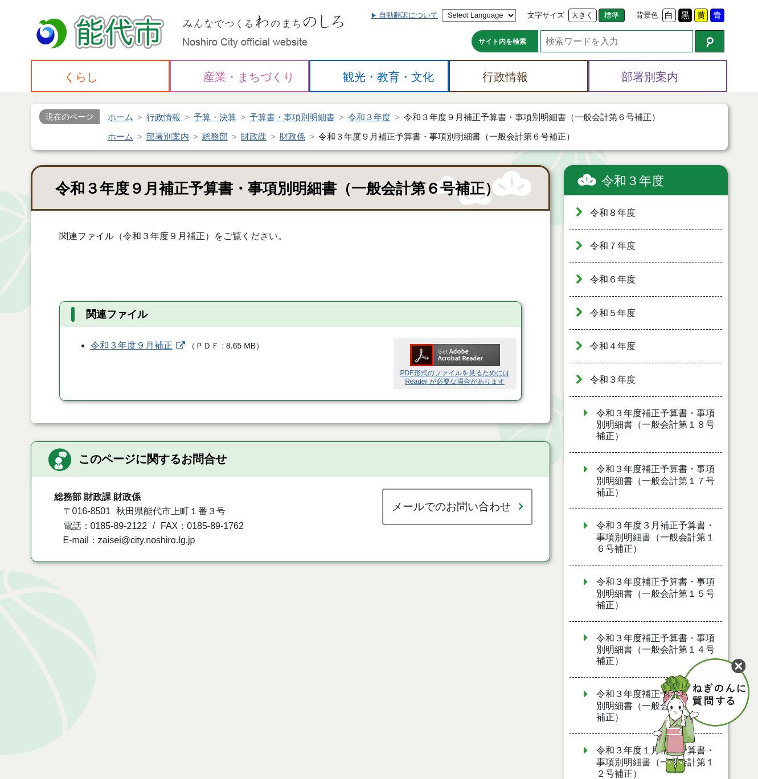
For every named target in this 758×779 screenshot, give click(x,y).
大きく (582, 15)
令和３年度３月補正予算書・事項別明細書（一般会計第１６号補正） (655, 537)
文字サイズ (545, 15)
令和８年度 (613, 213)
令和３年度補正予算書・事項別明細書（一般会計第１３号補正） (655, 705)
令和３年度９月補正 (132, 345)
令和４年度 (613, 346)
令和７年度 (613, 246)
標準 (611, 15)
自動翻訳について (408, 15)
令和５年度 (613, 313)
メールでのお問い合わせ (451, 506)
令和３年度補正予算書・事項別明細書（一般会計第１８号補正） (655, 424)
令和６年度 (613, 279)
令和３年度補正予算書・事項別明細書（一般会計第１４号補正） (655, 649)
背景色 (647, 15)
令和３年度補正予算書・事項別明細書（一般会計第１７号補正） (655, 480)
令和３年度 (632, 181)
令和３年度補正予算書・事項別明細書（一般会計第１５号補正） (655, 593)
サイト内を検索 (502, 42)
